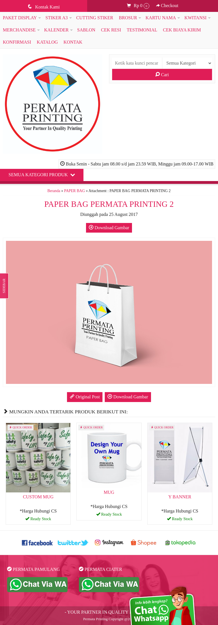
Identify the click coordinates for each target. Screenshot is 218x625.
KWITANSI (196, 17)
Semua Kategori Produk (42, 174)
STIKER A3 (56, 17)
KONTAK (73, 42)
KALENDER (56, 29)
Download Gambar (109, 227)
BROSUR (128, 17)
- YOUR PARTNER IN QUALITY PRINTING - (109, 612)
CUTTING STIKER (94, 17)
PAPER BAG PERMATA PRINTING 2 (109, 204)
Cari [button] (162, 74)
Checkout (167, 5)
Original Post (85, 396)
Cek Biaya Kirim (182, 29)
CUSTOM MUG (38, 496)
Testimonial (142, 29)
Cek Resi (111, 29)
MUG (109, 492)
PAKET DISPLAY (20, 17)
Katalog (47, 42)
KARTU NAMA (161, 17)
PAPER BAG (74, 191)
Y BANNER (179, 496)
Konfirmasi (17, 42)
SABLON (86, 29)
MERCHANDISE (19, 29)
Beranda (53, 191)
